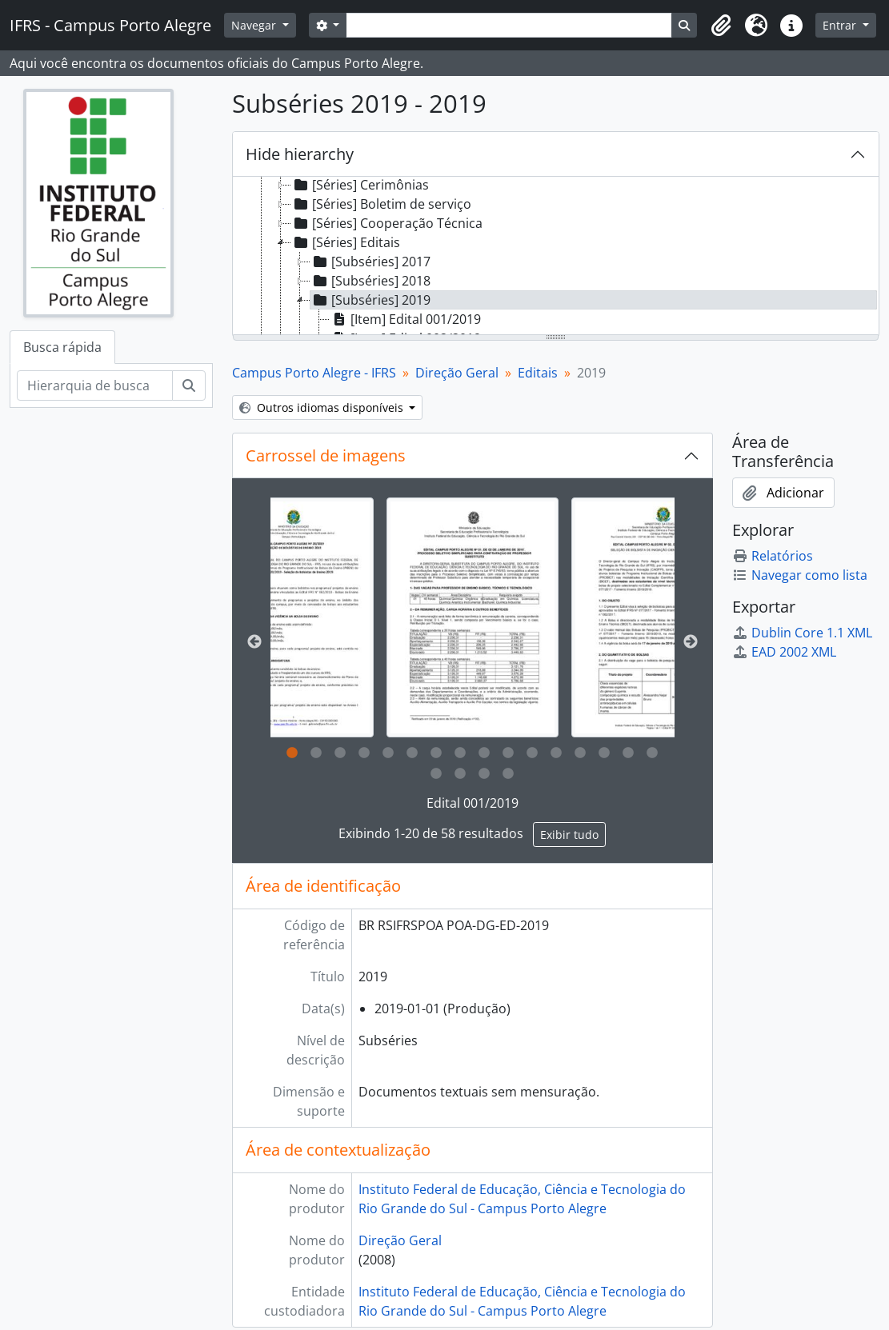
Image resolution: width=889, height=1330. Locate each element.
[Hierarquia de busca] (95, 385)
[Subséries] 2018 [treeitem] (370, 280)
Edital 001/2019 (472, 803)
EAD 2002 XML (784, 652)
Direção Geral (457, 372)
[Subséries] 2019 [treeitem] (370, 300)
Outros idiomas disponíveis (322, 407)
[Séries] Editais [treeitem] (345, 242)
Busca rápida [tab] (62, 347)
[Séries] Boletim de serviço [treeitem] (381, 204)
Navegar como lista (799, 575)
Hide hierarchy (300, 154)
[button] (721, 25)
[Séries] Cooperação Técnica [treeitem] (387, 223)
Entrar (841, 25)
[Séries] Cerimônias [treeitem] (360, 184)
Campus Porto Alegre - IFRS (314, 372)
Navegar (255, 25)
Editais (538, 372)
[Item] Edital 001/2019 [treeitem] (405, 319)
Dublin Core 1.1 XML (802, 632)
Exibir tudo (569, 834)
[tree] (556, 257)
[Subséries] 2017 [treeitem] (370, 261)
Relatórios (772, 556)
